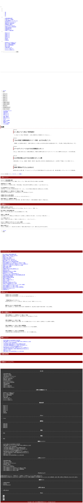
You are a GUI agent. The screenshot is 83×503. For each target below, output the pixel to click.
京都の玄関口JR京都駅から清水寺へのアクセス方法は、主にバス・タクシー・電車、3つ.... (19, 208)
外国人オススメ (6, 117)
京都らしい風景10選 (9, 30)
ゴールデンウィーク (7, 110)
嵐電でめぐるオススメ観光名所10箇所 (10, 261)
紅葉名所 (7, 40)
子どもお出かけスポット (10, 25)
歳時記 (4, 11)
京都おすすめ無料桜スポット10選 (10, 283)
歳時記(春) (5, 423)
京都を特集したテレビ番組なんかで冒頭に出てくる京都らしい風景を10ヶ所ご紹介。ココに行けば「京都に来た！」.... (25, 215)
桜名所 (6, 38)
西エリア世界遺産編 (9, 44)
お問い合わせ (6, 490)
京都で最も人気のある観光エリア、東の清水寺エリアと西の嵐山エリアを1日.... (17, 192)
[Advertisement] (41, 81)
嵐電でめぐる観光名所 (9, 23)
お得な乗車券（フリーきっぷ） (11, 20)
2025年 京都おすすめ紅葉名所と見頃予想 (11, 340)
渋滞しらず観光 (6, 120)
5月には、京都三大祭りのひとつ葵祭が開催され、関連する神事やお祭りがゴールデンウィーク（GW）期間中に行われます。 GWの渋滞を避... (44, 151)
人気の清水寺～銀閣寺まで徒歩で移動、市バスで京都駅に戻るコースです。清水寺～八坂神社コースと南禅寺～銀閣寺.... (30, 321)
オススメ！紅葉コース (9, 49)
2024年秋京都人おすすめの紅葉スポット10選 (28, 158)
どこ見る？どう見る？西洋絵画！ (24, 132)
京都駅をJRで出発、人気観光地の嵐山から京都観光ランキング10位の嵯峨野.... (21, 326)
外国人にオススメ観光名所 (10, 26)
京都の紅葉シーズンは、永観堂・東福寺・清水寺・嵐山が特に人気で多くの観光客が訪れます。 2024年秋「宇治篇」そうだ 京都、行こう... (43, 161)
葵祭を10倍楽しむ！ (5, 225)
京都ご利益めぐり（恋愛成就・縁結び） (9, 198)
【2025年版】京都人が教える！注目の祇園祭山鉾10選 (14, 274)
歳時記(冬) (5, 427)
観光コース (5, 41)
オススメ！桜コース (9, 48)
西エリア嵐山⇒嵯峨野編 (10, 43)
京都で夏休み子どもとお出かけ (24, 167)
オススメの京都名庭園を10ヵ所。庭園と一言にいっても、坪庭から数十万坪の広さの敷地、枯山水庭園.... (22, 181)
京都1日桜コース (8, 47)
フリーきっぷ (6, 115)
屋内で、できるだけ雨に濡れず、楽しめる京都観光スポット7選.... (14, 211)
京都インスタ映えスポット (8, 279)
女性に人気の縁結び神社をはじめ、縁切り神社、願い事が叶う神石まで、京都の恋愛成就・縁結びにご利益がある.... (25, 199)
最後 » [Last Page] (20, 173)
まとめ (4, 17)
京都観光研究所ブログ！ (7, 6)
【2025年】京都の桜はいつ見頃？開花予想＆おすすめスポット (16, 348)
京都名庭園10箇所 (8, 18)
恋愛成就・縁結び (8, 24)
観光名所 (4, 31)
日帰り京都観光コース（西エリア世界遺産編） (15, 330)
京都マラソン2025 (7, 349)
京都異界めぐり (8, 29)
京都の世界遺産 (8, 27)
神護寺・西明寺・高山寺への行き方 (10, 255)
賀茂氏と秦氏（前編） (7, 257)
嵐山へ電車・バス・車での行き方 (10, 260)
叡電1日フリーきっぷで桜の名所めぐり (11, 273)
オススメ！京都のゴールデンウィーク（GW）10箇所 (12, 222)
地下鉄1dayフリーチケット (10, 21)
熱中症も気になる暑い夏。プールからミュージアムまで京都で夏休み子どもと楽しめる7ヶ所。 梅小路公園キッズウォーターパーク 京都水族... (44, 170)
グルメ (4, 8)
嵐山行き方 (5, 105)
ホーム (4, 90)
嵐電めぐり (5, 121)
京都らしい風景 (6, 122)
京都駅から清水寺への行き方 (7, 207)
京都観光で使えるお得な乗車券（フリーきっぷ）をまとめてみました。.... (16, 196)
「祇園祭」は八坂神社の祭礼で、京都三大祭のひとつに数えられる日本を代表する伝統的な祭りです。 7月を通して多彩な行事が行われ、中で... (44, 143)
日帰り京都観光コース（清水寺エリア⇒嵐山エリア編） (12, 191)
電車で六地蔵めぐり (7, 278)
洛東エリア (7, 34)
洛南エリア (7, 36)
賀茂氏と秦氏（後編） (7, 266)
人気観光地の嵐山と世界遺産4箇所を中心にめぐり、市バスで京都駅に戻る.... (21, 331)
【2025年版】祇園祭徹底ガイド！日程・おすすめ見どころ (32, 140)
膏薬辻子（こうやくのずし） (9, 256)
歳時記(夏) (5, 425)
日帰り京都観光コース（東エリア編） (10, 285)
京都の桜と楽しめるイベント (9, 288)
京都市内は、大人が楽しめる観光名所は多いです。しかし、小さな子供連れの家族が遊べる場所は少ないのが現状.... (25, 188)
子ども (4, 119)
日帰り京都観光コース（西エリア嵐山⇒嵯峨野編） (13, 286)
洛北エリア (7, 37)
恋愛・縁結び (6, 116)
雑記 (4, 438)
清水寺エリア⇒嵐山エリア (10, 42)
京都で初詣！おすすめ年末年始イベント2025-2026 (13, 351)
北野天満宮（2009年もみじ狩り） (10, 282)
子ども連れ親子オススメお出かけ (8, 187)
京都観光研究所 (6, 482)
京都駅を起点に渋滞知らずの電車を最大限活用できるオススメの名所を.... (16, 223)
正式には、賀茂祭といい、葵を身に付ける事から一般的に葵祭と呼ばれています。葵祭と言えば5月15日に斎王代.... (24, 226)
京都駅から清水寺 (6, 102)
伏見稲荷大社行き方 (6, 107)
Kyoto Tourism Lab (6, 484)
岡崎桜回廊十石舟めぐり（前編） (10, 271)
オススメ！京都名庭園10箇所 (7, 180)
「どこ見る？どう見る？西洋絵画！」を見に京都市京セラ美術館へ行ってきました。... (32, 135)
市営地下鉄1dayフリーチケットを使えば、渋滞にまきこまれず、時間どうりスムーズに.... (23, 301)
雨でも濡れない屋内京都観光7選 (7, 210)
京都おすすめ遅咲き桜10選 (8, 277)
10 (13, 173)
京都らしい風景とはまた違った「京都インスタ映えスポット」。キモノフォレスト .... (18, 219)
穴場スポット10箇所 (9, 19)
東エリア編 (7, 46)
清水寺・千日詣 (6, 280)
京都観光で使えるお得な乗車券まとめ (10, 268)
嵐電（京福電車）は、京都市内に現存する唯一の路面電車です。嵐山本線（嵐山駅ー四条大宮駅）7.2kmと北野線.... (29, 306)
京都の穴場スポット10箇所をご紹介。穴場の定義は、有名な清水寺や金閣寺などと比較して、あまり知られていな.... (25, 184)
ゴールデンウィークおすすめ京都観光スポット (29, 148)
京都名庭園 (5, 111)
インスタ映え (6, 123)
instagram (5, 483)
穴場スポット (6, 113)
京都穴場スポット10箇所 (6, 183)
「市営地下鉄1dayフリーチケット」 (12, 300)
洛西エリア (7, 35)
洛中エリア (7, 32)
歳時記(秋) (5, 426)
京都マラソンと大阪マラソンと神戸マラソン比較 (13, 265)
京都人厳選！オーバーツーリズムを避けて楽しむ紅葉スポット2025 (17, 341)
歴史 (4, 9)
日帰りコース (6, 114)
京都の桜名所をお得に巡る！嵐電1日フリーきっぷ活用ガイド (15, 263)
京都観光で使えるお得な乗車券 (7, 195)
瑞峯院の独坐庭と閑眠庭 (8, 276)
